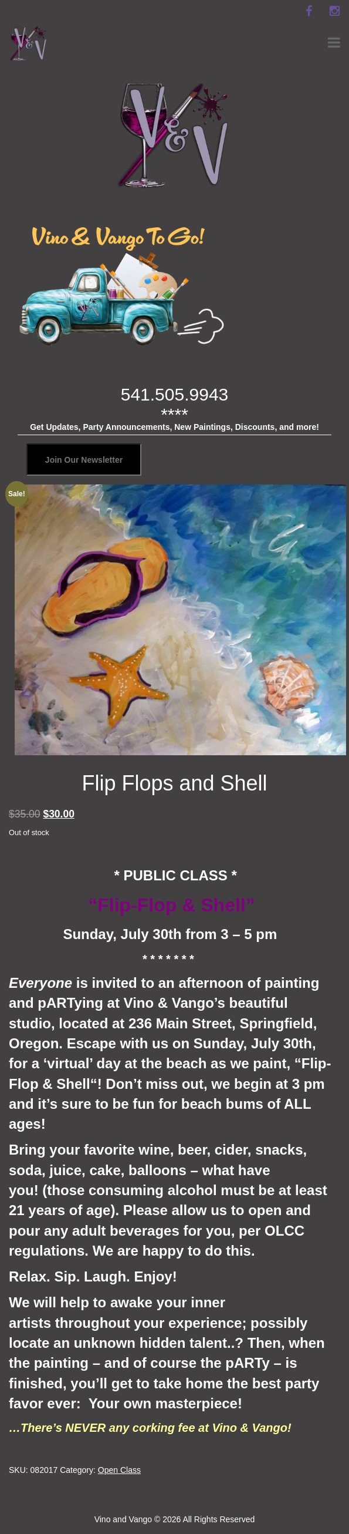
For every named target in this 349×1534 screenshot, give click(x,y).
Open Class (119, 1470)
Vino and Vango (123, 1519)
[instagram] (334, 11)
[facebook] (308, 11)
